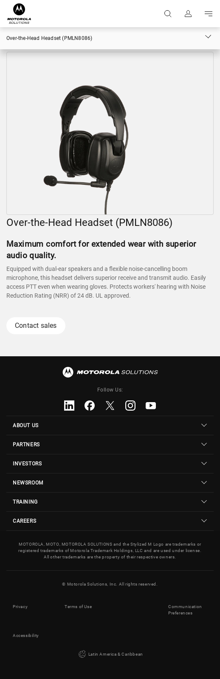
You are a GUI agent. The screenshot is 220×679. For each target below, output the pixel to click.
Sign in (188, 13)
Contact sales (36, 325)
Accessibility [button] (26, 635)
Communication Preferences (185, 609)
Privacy (20, 606)
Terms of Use (78, 606)
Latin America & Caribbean (110, 654)
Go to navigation (208, 13)
